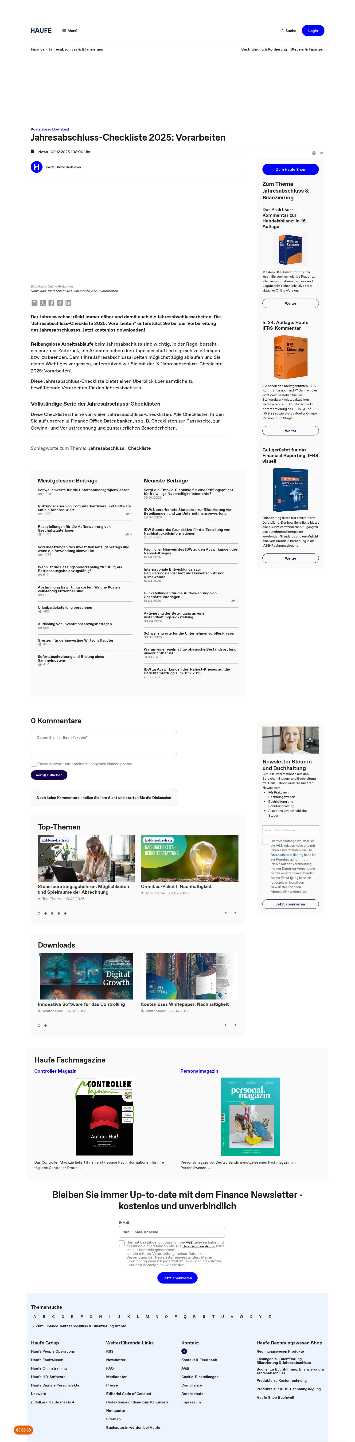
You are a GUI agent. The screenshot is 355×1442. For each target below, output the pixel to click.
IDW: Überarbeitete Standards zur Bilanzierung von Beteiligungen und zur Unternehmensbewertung (188, 512)
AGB (279, 845)
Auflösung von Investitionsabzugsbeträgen (75, 624)
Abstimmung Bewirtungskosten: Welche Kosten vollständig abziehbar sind (79, 589)
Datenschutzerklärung (287, 855)
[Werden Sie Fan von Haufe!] (184, 1352)
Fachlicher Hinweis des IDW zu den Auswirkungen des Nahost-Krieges (191, 551)
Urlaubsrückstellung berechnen (65, 608)
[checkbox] (33, 764)
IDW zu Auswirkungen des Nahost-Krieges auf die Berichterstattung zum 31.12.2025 (187, 671)
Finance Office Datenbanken (99, 421)
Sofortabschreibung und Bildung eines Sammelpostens (71, 659)
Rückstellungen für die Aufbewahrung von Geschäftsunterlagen (74, 529)
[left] (226, 913)
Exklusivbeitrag (55, 840)
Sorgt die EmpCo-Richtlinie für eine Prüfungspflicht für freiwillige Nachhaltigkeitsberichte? (188, 492)
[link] (38, 49)
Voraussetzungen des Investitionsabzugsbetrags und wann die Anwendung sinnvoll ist (83, 549)
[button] (313, 30)
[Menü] (70, 30)
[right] (235, 913)
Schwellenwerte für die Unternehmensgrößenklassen (83, 490)
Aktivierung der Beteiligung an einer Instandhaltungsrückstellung (175, 615)
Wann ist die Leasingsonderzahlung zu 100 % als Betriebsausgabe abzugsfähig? (80, 569)
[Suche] (288, 30)
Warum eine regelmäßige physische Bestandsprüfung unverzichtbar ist (190, 651)
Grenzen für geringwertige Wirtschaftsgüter (75, 641)
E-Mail (124, 1223)
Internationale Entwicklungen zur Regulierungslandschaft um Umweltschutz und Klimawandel (184, 573)
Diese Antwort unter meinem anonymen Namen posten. (85, 764)
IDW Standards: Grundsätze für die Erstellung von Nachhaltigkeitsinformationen (187, 532)
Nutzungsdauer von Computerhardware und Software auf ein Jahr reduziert (84, 508)
